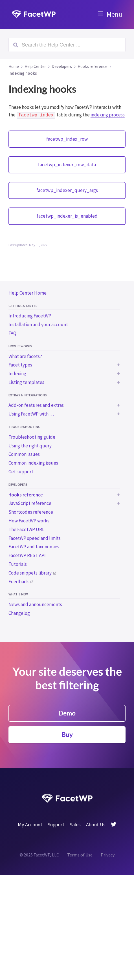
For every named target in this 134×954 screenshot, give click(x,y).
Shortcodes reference (30, 512)
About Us (96, 824)
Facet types (20, 365)
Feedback (18, 581)
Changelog (19, 613)
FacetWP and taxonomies (33, 547)
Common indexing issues (33, 463)
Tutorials (17, 564)
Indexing (17, 373)
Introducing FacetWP (29, 316)
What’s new (18, 594)
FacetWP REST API (27, 555)
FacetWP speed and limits (34, 538)
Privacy (108, 855)
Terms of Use (80, 855)
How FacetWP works (28, 521)
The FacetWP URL (26, 529)
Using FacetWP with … (31, 414)
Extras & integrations (27, 395)
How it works (20, 346)
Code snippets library (30, 573)
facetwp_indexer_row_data (67, 165)
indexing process (108, 115)
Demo (67, 713)
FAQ (12, 333)
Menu (114, 14)
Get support (20, 472)
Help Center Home (27, 293)
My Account (30, 824)
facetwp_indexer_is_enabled (67, 216)
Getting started (23, 306)
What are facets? (25, 356)
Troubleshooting (24, 427)
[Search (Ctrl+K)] (67, 45)
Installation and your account (38, 324)
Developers (18, 484)
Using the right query (30, 446)
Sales (75, 824)
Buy (67, 734)
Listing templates (26, 382)
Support (56, 824)
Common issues (24, 454)
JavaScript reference (29, 503)
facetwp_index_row (67, 139)
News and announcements (35, 604)
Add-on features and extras (36, 405)
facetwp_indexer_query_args (67, 190)
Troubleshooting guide (31, 437)
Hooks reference (25, 495)
